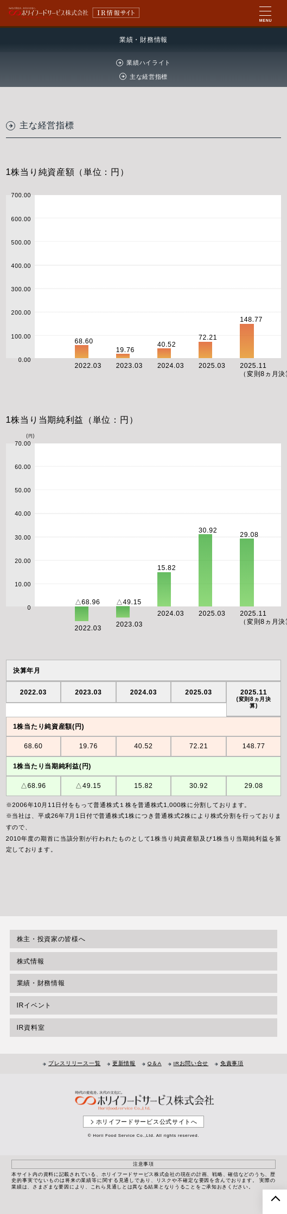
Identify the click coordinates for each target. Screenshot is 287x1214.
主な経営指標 (149, 76)
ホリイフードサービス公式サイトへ (146, 1121)
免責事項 (232, 1063)
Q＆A (155, 1063)
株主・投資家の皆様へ (51, 939)
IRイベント (34, 1005)
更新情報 (124, 1063)
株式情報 (30, 961)
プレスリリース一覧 (74, 1063)
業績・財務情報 (41, 983)
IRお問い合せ (191, 1063)
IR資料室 (31, 1027)
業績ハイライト (148, 62)
